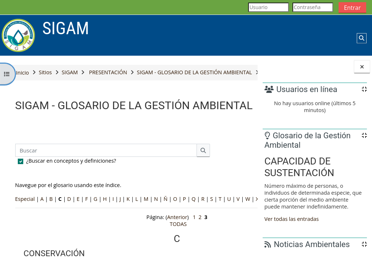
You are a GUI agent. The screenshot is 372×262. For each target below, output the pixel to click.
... (240, 156)
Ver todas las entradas (291, 218)
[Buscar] (106, 179)
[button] (362, 38)
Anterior (132, 252)
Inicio (22, 72)
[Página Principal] (18, 34)
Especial (25, 227)
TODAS (59, 234)
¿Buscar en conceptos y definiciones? (71, 189)
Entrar (352, 8)
